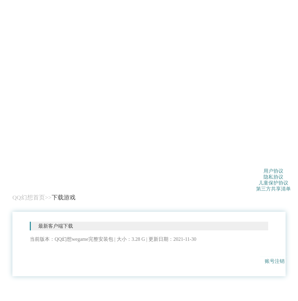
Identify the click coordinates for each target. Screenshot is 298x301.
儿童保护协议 (273, 182)
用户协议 (273, 170)
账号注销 (275, 261)
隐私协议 (273, 176)
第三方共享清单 (273, 188)
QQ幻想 (31, 149)
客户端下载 (60, 255)
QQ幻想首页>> (32, 197)
